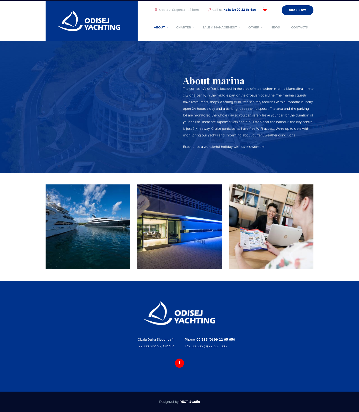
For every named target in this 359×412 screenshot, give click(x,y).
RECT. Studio (190, 402)
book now (297, 10)
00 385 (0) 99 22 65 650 (215, 339)
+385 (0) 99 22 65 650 (240, 9)
